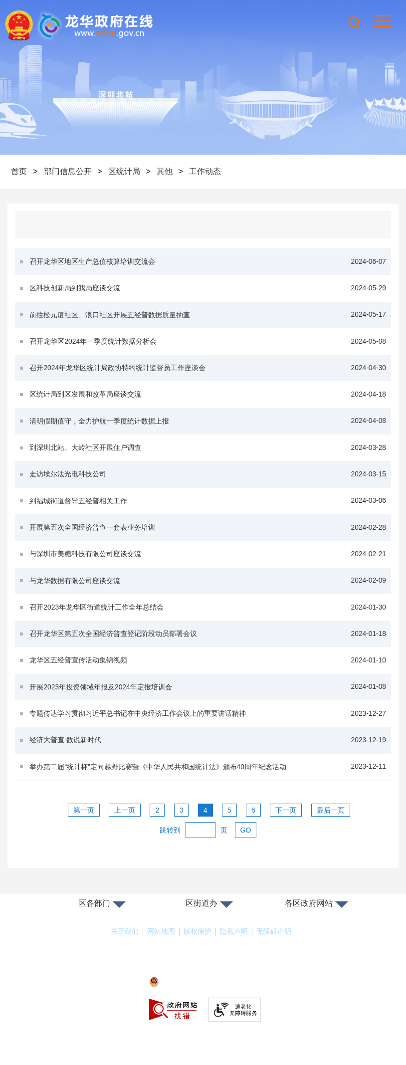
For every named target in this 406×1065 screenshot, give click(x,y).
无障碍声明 (273, 949)
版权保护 (197, 949)
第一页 (83, 827)
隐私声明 (234, 949)
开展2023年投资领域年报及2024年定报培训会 (208, 701)
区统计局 (125, 171)
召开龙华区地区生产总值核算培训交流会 (208, 262)
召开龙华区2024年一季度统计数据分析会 (208, 344)
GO (245, 847)
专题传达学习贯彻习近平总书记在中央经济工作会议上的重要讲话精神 (208, 728)
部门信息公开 (68, 171)
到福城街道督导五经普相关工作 (208, 509)
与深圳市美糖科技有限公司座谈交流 (208, 564)
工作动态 (207, 171)
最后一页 (331, 827)
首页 (19, 171)
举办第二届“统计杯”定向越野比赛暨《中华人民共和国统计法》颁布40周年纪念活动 (208, 783)
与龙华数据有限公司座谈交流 (208, 591)
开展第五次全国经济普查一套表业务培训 (208, 536)
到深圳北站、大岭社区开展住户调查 (208, 454)
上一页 (124, 827)
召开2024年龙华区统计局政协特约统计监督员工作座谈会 (208, 372)
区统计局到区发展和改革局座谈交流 (208, 399)
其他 (167, 171)
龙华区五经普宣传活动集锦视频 (208, 673)
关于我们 (125, 949)
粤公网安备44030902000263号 (203, 999)
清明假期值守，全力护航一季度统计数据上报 (208, 426)
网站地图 (161, 949)
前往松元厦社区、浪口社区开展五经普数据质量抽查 (208, 317)
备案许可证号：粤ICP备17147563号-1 (203, 985)
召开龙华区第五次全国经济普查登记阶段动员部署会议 (208, 646)
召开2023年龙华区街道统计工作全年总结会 (208, 619)
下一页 (285, 827)
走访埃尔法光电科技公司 (208, 481)
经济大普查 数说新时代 (208, 756)
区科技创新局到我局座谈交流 (208, 289)
